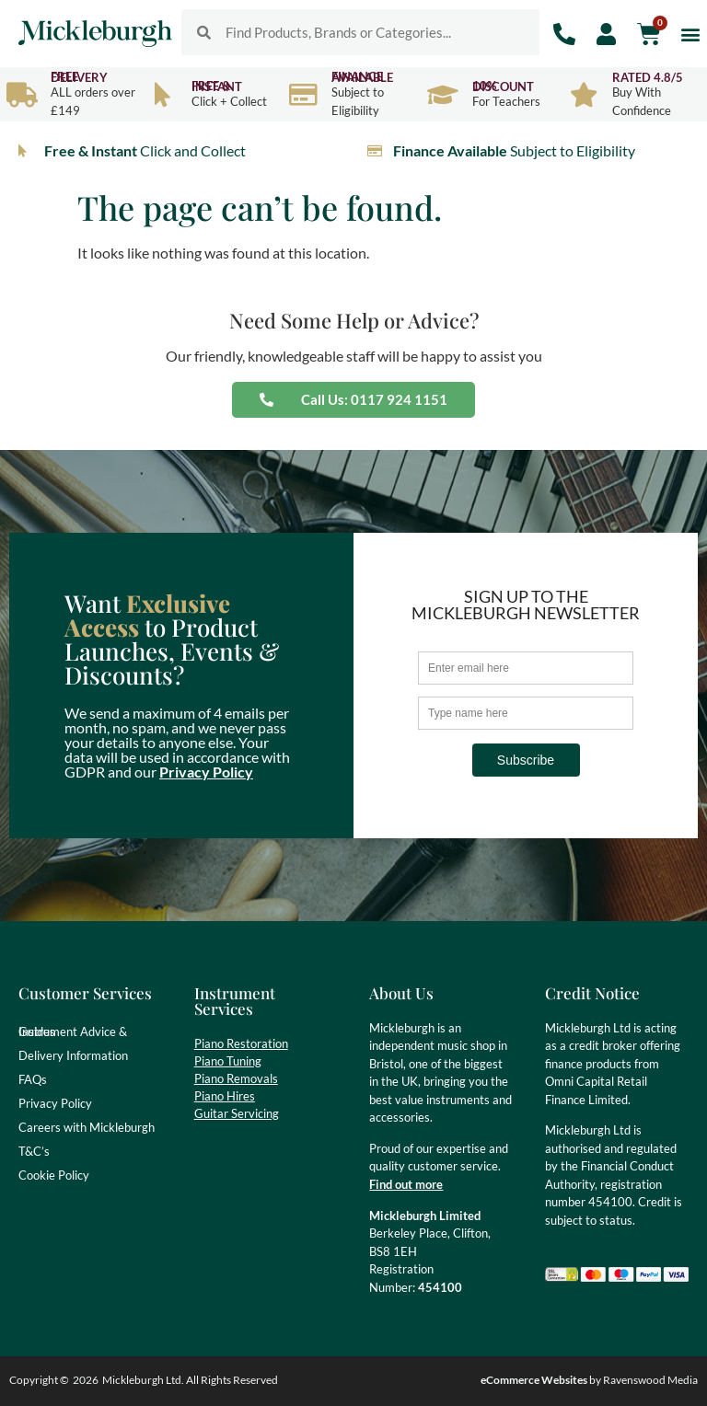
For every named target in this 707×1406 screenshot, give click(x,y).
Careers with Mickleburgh (86, 1127)
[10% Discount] (443, 94)
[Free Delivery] (21, 94)
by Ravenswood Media (589, 1380)
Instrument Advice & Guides (72, 1031)
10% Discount (503, 86)
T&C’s (34, 1151)
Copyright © (39, 1380)
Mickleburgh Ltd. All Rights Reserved (190, 1380)
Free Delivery (79, 77)
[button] (690, 33)
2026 (86, 1380)
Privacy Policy (206, 771)
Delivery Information (73, 1055)
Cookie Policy (53, 1175)
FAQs (32, 1079)
